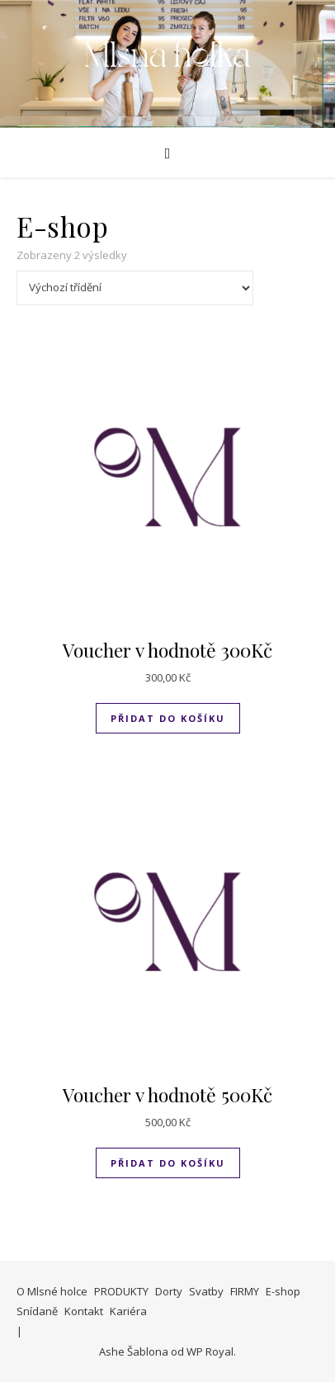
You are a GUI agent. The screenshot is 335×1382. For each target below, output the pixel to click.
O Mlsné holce (52, 1291)
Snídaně (37, 1311)
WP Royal (210, 1351)
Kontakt (83, 1311)
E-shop (283, 1291)
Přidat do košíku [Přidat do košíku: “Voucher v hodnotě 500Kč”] (168, 1163)
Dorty (168, 1291)
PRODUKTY (121, 1291)
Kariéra (128, 1311)
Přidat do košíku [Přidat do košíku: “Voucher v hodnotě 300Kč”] (168, 718)
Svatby (206, 1291)
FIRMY (244, 1291)
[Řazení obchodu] (135, 288)
